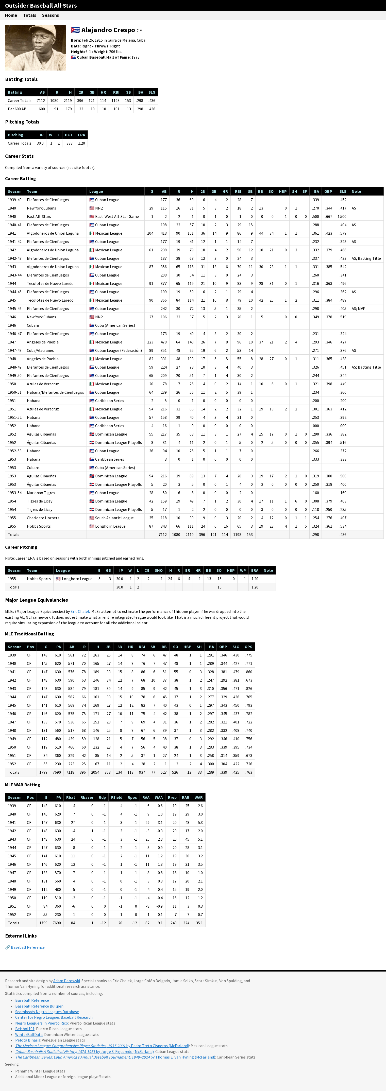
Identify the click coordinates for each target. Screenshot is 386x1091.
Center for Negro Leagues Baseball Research (54, 1017)
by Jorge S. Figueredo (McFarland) (84, 1051)
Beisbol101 (25, 1028)
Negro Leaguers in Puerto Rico (41, 1023)
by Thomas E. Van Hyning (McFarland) (115, 1057)
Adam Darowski (66, 980)
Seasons (50, 15)
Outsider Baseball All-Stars (41, 5)
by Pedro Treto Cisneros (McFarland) (102, 1045)
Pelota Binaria (27, 1040)
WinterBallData (29, 1034)
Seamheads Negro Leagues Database (47, 1011)
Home (11, 15)
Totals (29, 15)
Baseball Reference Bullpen (39, 1006)
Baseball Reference (28, 947)
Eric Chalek (80, 611)
